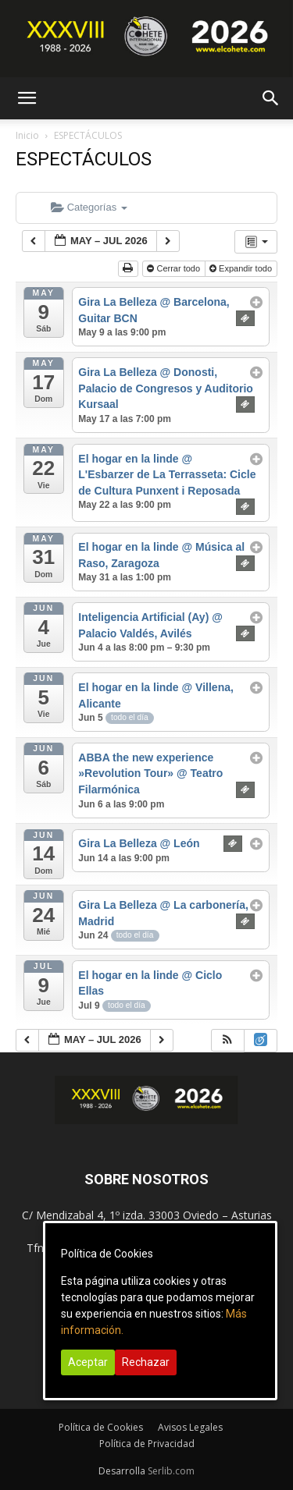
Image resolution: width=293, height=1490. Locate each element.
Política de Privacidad (147, 1443)
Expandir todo (241, 268)
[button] (27, 98)
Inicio (27, 135)
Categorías (89, 207)
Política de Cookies (101, 1427)
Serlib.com (171, 1471)
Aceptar (88, 1362)
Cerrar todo (174, 268)
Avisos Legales (190, 1427)
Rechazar (146, 1362)
